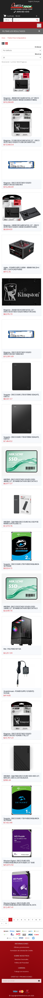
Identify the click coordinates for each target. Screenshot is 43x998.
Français (37, 1)
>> (6, 923)
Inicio (3, 38)
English (30, 1)
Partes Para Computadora (17, 38)
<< (2, 920)
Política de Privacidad (22, 963)
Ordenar (38, 47)
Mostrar (38, 54)
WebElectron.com (24, 996)
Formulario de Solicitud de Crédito (21, 950)
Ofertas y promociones (21, 947)
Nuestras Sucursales (21, 959)
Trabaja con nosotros (21, 971)
